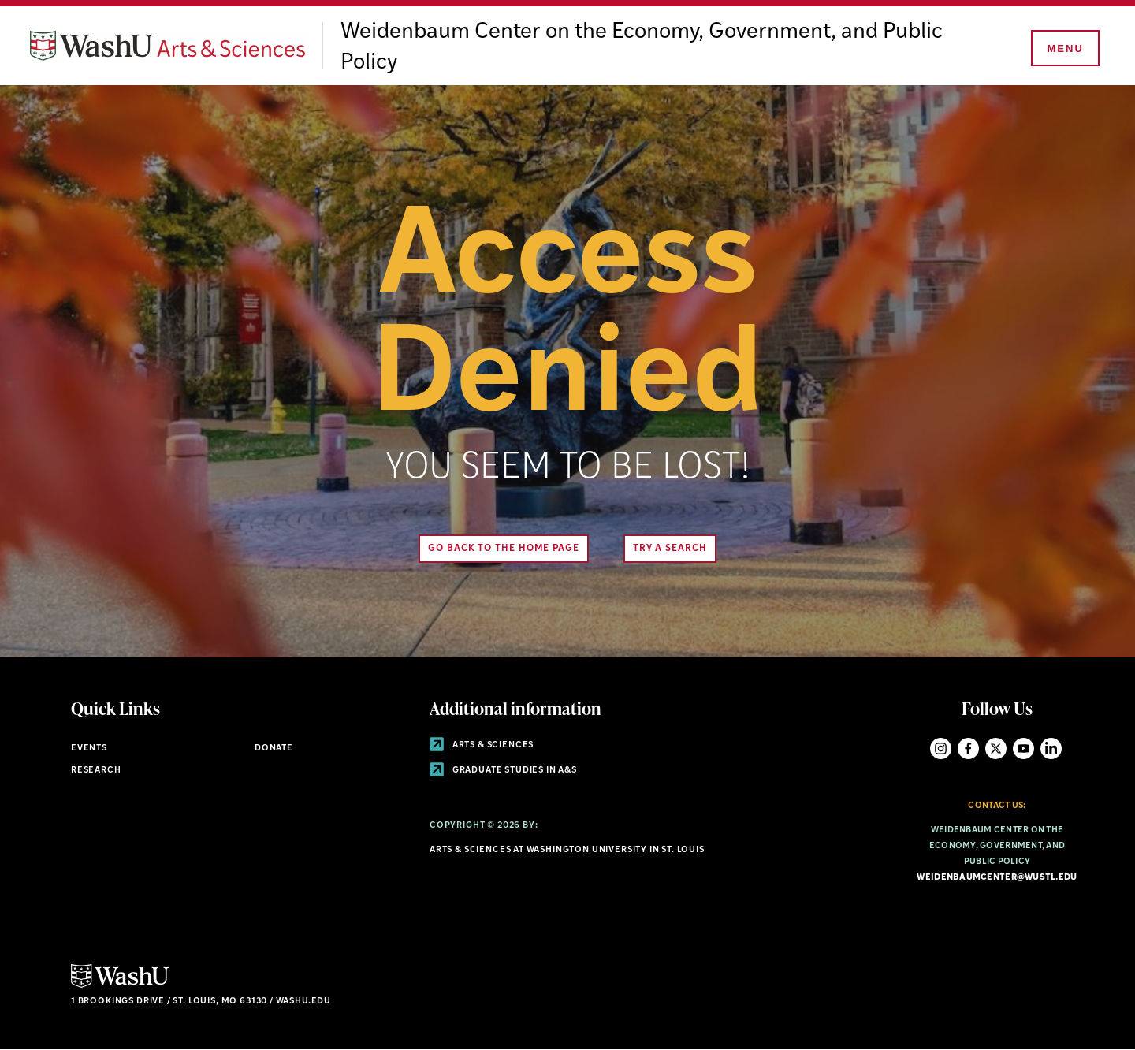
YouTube (1023, 748)
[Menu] (1064, 49)
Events (89, 748)
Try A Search (670, 548)
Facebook (968, 748)
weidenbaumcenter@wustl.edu (997, 877)
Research (96, 770)
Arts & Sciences (482, 745)
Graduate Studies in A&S (503, 770)
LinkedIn (1051, 748)
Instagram (941, 748)
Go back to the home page (503, 548)
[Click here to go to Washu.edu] (120, 985)
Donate (274, 748)
